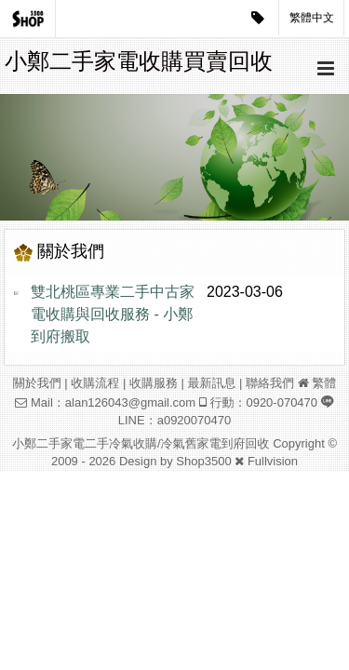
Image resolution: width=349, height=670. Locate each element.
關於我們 (37, 383)
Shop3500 (203, 461)
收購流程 (95, 383)
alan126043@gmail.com (130, 402)
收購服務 (153, 383)
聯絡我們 (270, 383)
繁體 (324, 383)
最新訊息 (211, 383)
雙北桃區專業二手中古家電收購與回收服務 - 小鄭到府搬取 (113, 314)
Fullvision (273, 461)
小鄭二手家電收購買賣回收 (139, 61)
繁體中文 (311, 17)
